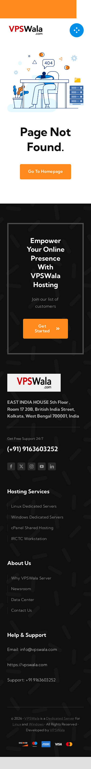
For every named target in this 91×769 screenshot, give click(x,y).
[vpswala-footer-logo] (34, 375)
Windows (36, 724)
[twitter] (21, 466)
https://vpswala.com (27, 664)
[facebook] (11, 466)
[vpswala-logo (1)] (25, 26)
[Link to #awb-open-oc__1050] (77, 30)
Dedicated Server (60, 718)
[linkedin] (52, 466)
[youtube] (42, 466)
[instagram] (31, 466)
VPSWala (31, 718)
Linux (17, 724)
